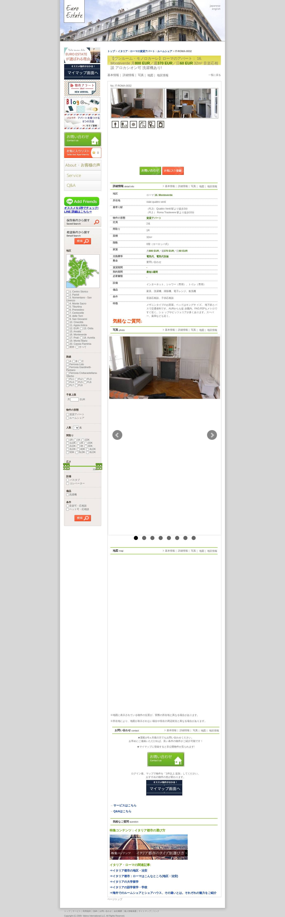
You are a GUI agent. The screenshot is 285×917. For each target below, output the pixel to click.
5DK (70, 452)
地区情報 (162, 75)
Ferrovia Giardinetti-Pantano (78, 369)
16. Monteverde (76, 334)
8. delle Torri (74, 316)
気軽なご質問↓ (128, 321)
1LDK (71, 442)
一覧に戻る (214, 75)
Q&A (95, 911)
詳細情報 (128, 75)
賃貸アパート (75, 414)
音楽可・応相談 (76, 505)
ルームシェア (75, 417)
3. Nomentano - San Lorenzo (79, 299)
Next (212, 435)
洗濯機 (71, 494)
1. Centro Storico (77, 291)
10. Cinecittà (74, 322)
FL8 (79, 385)
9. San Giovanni (76, 319)
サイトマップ (145, 911)
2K (80, 442)
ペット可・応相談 (77, 509)
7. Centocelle (75, 312)
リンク (156, 911)
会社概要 (118, 911)
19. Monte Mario (76, 340)
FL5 (79, 382)
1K (77, 439)
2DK (89, 442)
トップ (67, 911)
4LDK (91, 449)
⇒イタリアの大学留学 (124, 881)
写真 (141, 75)
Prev (117, 435)
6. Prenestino (75, 309)
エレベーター (75, 483)
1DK (85, 439)
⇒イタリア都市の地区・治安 (128, 870)
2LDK (71, 446)
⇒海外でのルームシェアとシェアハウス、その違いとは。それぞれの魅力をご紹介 (163, 892)
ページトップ (114, 899)
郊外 (70, 347)
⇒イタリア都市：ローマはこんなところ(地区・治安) (144, 876)
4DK (81, 449)
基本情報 (113, 75)
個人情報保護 (130, 911)
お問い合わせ (105, 911)
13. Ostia (86, 328)
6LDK (91, 452)
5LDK (80, 452)
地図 (150, 75)
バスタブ (73, 479)
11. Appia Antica (76, 325)
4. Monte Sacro (76, 303)
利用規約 (87, 911)
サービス (76, 911)
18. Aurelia (87, 337)
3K (80, 446)
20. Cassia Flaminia (78, 343)
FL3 (87, 379)
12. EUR (72, 328)
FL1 (70, 379)
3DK (89, 446)
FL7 (70, 385)
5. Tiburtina (74, 306)
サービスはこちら (125, 805)
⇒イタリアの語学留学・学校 (128, 887)
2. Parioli (72, 294)
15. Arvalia (73, 331)
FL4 (70, 382)
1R (69, 439)
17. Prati (72, 337)
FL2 (79, 379)
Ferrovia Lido (75, 364)
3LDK (71, 449)
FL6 (87, 382)
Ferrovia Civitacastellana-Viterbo (81, 374)
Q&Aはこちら (122, 811)
